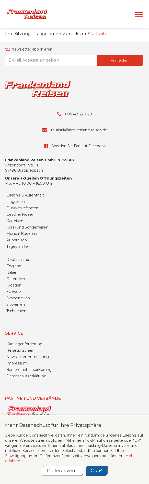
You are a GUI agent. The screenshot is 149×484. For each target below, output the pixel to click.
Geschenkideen (20, 214)
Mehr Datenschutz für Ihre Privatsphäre (53, 425)
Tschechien (16, 311)
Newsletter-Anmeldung (27, 356)
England (13, 266)
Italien (11, 272)
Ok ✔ (96, 470)
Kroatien (13, 285)
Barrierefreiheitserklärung (29, 369)
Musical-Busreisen (22, 233)
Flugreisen (15, 201)
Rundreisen (16, 240)
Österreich (15, 278)
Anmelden (119, 60)
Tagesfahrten (18, 246)
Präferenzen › (62, 470)
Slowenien (15, 304)
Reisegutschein (20, 350)
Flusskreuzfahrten (22, 208)
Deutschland (17, 259)
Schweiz (13, 291)
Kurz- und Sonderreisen (27, 227)
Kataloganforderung (24, 344)
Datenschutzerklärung (26, 376)
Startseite (97, 33)
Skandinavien (18, 298)
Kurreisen (14, 221)
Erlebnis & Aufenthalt (25, 195)
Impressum (16, 363)
